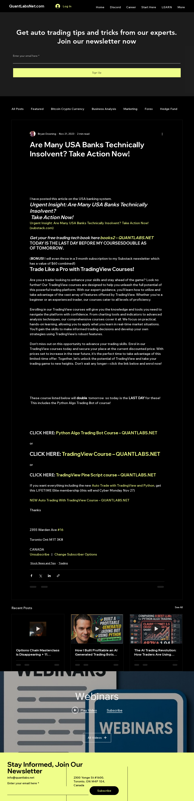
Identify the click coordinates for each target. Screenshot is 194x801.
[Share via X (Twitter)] (40, 575)
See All (179, 607)
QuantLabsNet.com (26, 6)
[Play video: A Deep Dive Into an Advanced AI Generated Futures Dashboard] (84, 710)
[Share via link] (58, 575)
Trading (63, 563)
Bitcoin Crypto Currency (67, 109)
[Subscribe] (104, 790)
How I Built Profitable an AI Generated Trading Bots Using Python (96, 652)
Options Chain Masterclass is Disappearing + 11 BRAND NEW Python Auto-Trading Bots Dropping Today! (37, 652)
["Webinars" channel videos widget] (97, 712)
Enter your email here (25, 55)
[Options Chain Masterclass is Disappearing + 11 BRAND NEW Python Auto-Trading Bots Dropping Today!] (38, 629)
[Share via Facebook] (31, 575)
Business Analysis (104, 109)
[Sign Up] (97, 72)
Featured (37, 109)
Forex (149, 109)
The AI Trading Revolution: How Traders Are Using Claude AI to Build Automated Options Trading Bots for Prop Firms (156, 652)
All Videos (97, 737)
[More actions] (162, 134)
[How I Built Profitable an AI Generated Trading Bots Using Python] (97, 629)
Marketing (130, 109)
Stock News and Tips (43, 563)
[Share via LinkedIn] (49, 575)
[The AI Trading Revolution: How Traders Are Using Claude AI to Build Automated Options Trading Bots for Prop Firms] (156, 629)
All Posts (17, 109)
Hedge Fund (168, 109)
